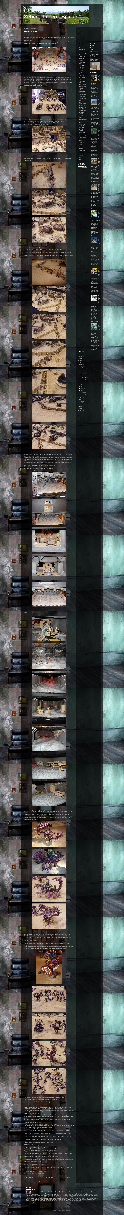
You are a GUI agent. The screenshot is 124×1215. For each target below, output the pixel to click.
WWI (80, 159)
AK (34, 1189)
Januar (82, 394)
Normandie (81, 127)
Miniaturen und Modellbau (82, 113)
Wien (80, 154)
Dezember (83, 368)
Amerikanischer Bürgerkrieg (83, 48)
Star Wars (81, 142)
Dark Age (81, 65)
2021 (80, 364)
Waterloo (81, 152)
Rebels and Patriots (82, 133)
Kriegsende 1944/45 (82, 92)
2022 (80, 362)
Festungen (81, 75)
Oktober (83, 373)
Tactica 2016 (98, 78)
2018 (80, 399)
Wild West (81, 156)
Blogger (69, 1210)
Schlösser (81, 140)
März (82, 390)
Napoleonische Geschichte (82, 125)
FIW (80, 79)
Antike (80, 51)
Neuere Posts (28, 1177)
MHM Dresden (82, 105)
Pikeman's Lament (81, 130)
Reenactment (82, 135)
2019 (80, 397)
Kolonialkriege (82, 86)
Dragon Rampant (81, 71)
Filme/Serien (82, 77)
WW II (80, 157)
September (83, 377)
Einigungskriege (83, 73)
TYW (80, 146)
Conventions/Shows (32, 1173)
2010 (80, 410)
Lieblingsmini (82, 96)
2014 (80, 408)
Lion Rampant (82, 98)
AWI (80, 54)
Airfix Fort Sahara (93, 48)
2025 (80, 356)
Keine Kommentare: (44, 1171)
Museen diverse (83, 119)
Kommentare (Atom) (35, 1181)
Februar (83, 392)
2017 (80, 402)
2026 (80, 354)
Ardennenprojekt (83, 53)
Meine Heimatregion (82, 103)
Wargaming (41, 1173)
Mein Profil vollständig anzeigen (33, 1203)
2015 (80, 406)
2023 (80, 360)
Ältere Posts (70, 1177)
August (82, 379)
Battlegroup (82, 56)
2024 (80, 358)
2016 (80, 404)
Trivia (80, 144)
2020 (80, 367)
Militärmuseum (82, 110)
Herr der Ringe (82, 84)
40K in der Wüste (31, 32)
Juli (82, 382)
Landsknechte (82, 94)
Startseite (49, 1177)
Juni (82, 384)
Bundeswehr (82, 58)
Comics (81, 60)
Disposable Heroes (81, 68)
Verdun (81, 148)
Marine (80, 100)
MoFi (80, 117)
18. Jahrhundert (83, 46)
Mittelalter (81, 115)
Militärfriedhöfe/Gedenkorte (83, 108)
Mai (82, 386)
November (83, 371)
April (82, 388)
